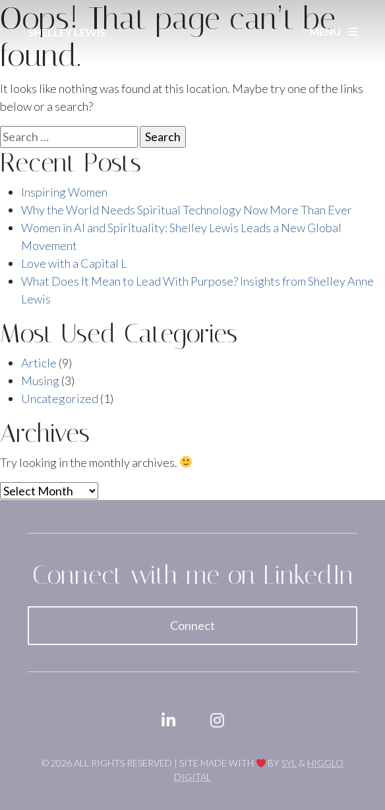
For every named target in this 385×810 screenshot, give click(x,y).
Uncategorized (59, 398)
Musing (40, 380)
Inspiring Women (64, 192)
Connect (192, 625)
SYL (289, 762)
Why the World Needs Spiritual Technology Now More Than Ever (186, 209)
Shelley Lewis (66, 32)
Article (39, 363)
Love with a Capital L (74, 263)
